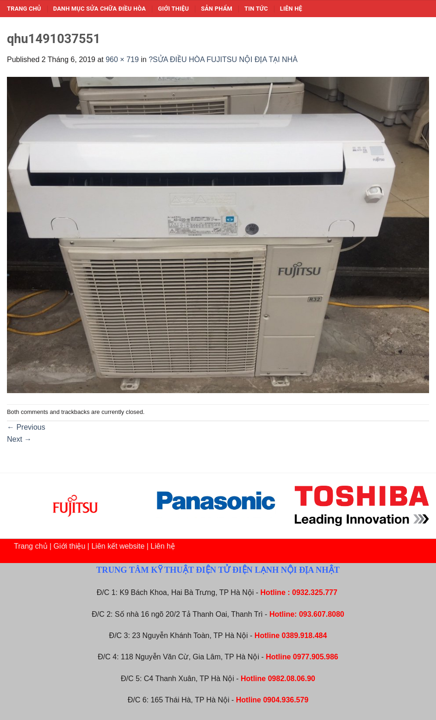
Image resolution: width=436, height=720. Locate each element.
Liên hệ (291, 8)
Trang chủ (24, 8)
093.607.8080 (321, 614)
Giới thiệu (173, 8)
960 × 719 (122, 59)
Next (19, 439)
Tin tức (256, 8)
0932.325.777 (314, 592)
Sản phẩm (216, 8)
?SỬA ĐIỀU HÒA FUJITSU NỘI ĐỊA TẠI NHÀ (223, 59)
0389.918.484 (304, 635)
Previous (26, 427)
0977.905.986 (315, 657)
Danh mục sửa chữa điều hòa (99, 8)
